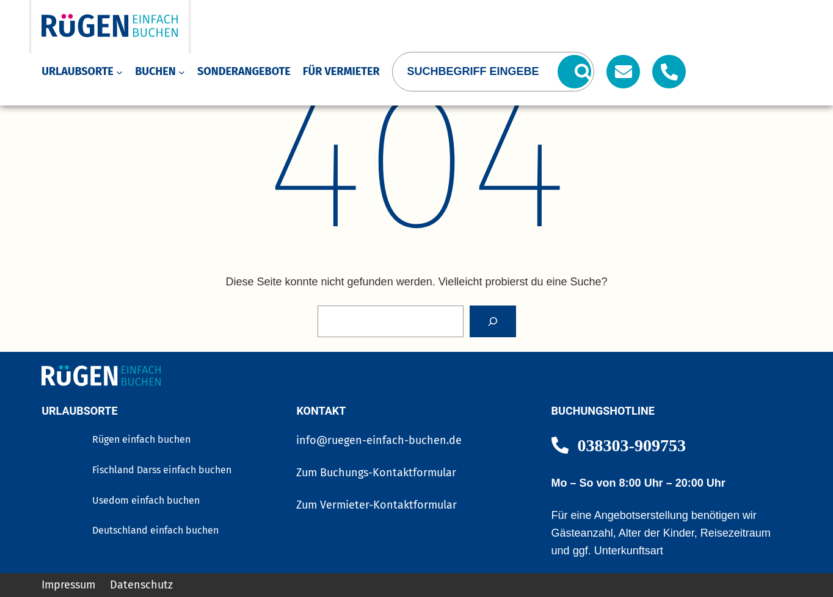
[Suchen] (574, 71)
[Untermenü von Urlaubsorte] (119, 71)
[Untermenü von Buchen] (181, 71)
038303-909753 (632, 445)
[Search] (493, 321)
